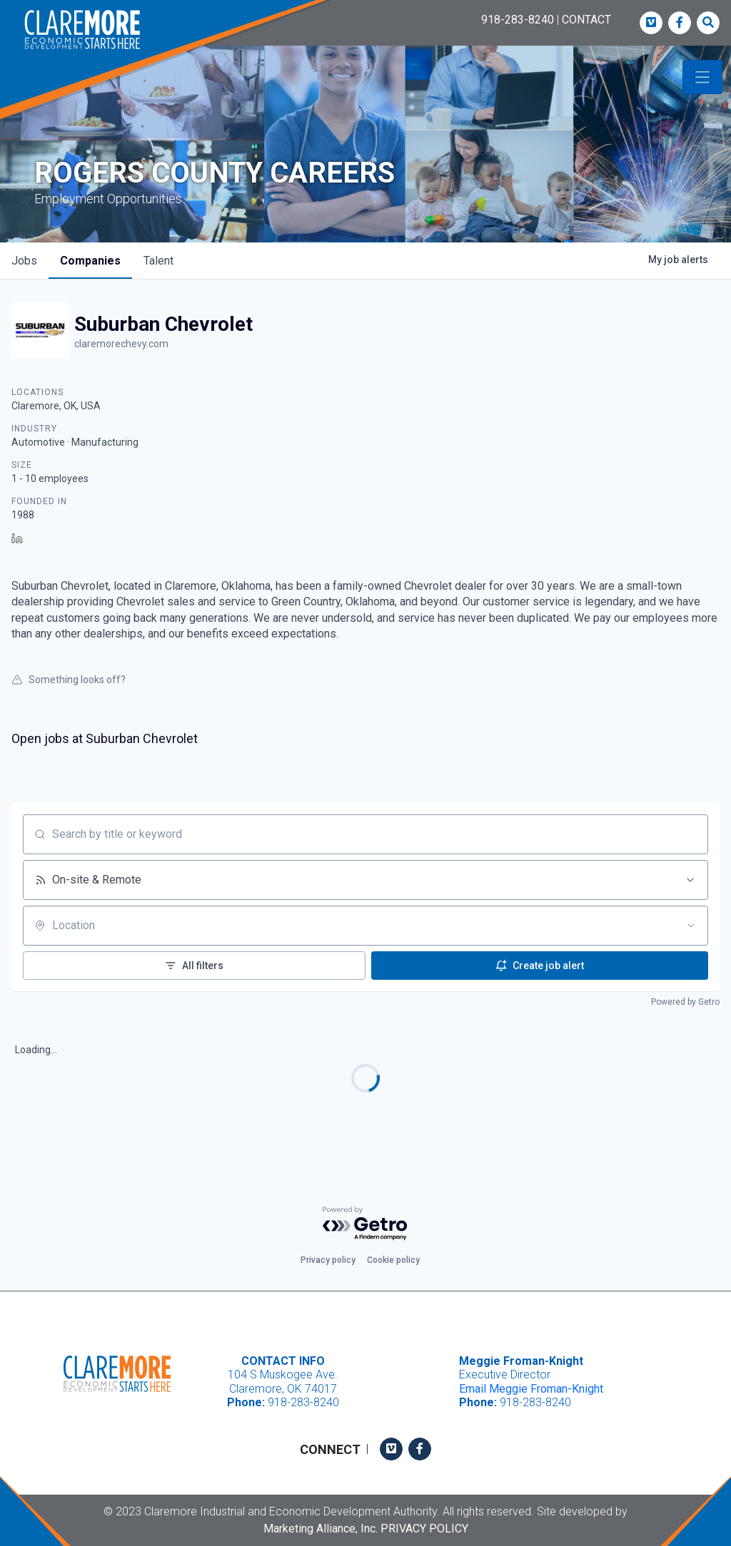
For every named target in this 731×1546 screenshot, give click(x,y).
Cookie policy (393, 1260)
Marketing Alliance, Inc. (320, 1528)
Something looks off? (68, 679)
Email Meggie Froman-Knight (531, 1389)
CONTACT (586, 19)
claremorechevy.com (121, 343)
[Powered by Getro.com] (365, 1224)
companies (90, 260)
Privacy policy (328, 1260)
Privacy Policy (424, 1528)
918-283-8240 (517, 19)
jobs (24, 260)
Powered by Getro (685, 1002)
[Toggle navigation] (702, 77)
